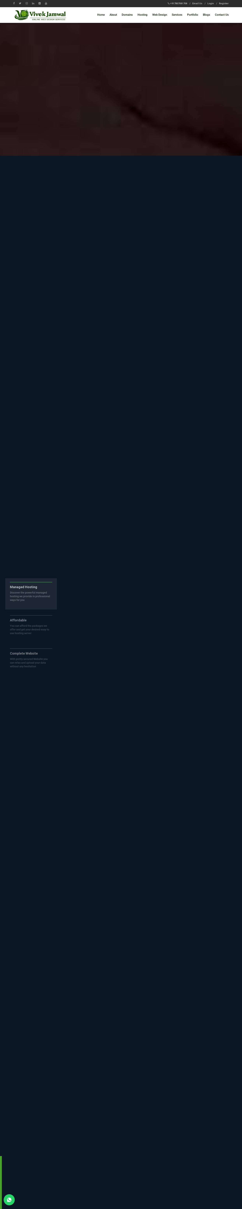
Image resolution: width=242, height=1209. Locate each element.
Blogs (206, 14)
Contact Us (222, 14)
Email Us (197, 3)
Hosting (143, 14)
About (113, 14)
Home (101, 14)
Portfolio (192, 14)
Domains (127, 14)
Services (177, 14)
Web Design (159, 14)
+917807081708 (178, 3)
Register (224, 3)
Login (210, 3)
